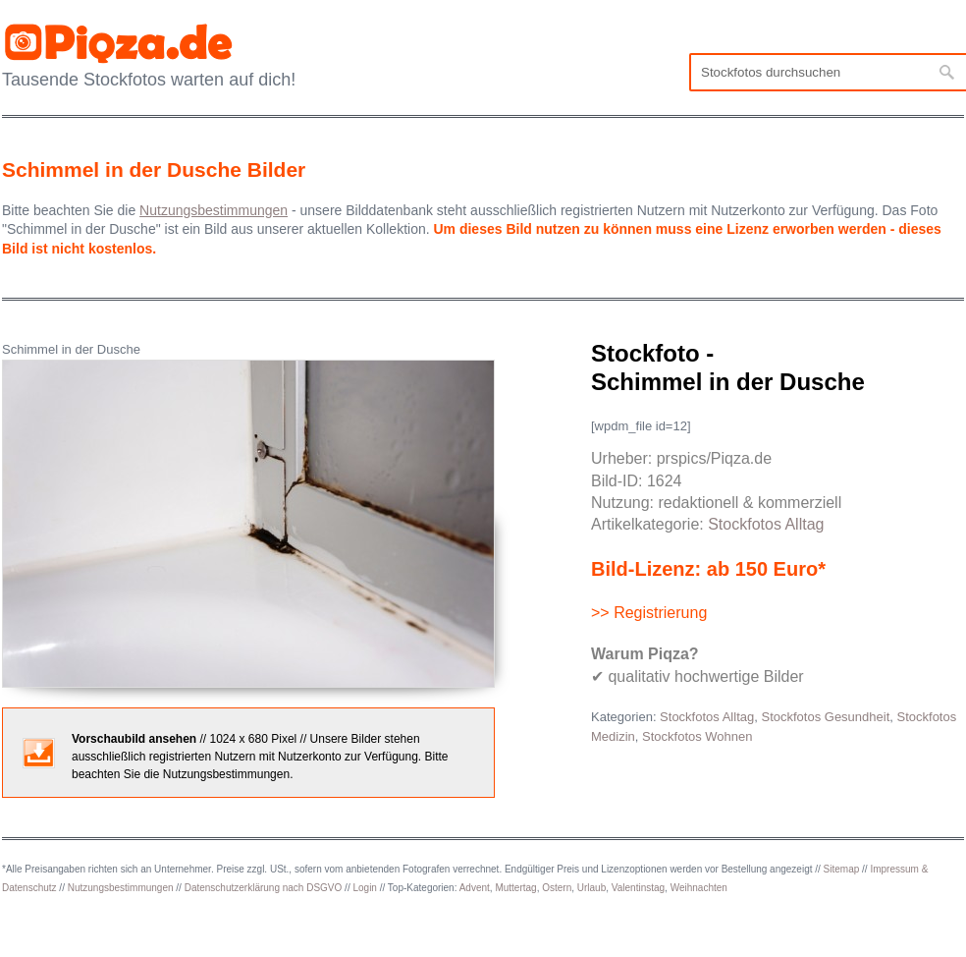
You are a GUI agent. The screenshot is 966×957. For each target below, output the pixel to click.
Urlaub (591, 887)
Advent (474, 887)
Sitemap (842, 869)
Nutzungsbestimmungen (121, 887)
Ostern (556, 887)
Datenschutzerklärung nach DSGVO (264, 887)
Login (364, 887)
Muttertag (515, 887)
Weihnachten (699, 887)
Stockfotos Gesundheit (825, 716)
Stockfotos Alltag (766, 524)
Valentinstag (638, 887)
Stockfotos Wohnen (697, 736)
